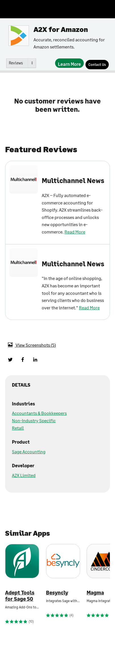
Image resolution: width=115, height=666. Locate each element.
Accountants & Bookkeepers (39, 413)
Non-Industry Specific (34, 420)
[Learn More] (69, 63)
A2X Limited (23, 475)
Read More (74, 231)
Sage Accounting (28, 451)
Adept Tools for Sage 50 (19, 596)
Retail (18, 428)
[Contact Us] (97, 64)
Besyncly (57, 593)
